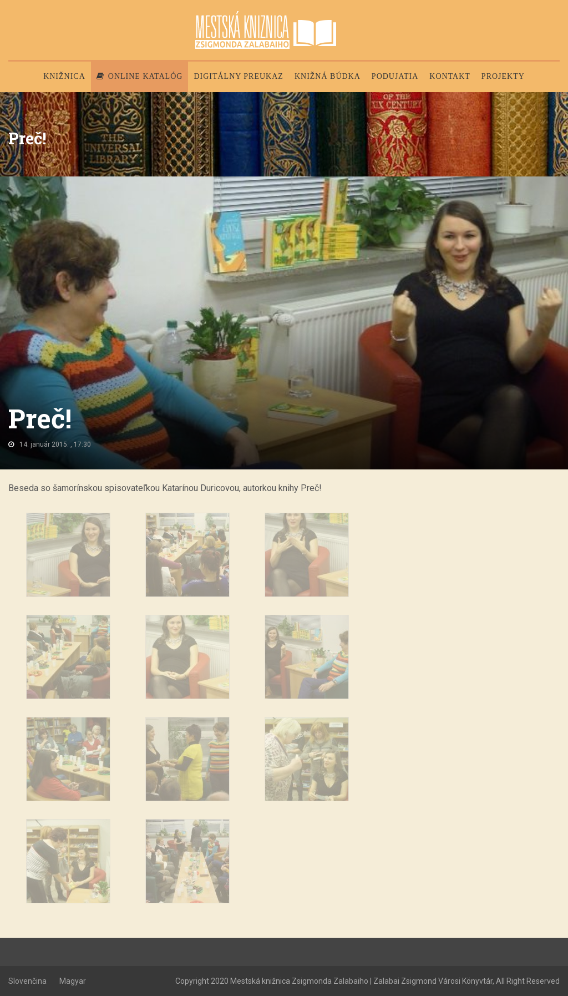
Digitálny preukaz (238, 76)
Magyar (72, 981)
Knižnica (64, 76)
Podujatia (395, 76)
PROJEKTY (503, 76)
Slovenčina (27, 981)
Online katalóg (140, 76)
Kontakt (449, 76)
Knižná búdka (328, 76)
